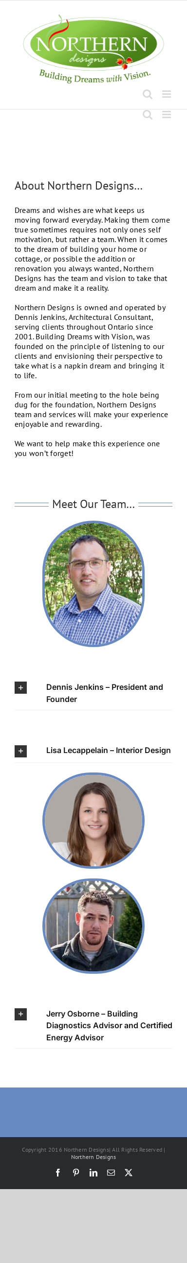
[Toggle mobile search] (147, 94)
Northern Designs (93, 1156)
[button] (93, 693)
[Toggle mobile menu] (167, 94)
